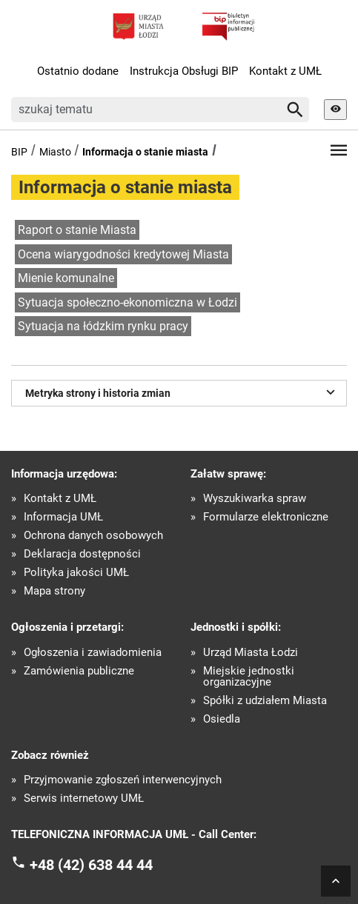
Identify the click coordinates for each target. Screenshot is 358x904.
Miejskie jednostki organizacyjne (248, 677)
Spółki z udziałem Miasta (265, 700)
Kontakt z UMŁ (285, 71)
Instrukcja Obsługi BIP (184, 71)
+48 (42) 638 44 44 (91, 864)
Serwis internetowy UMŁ (84, 798)
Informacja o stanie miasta (145, 152)
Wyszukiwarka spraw (254, 498)
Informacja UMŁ (63, 517)
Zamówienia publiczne (79, 671)
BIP (19, 152)
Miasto (55, 152)
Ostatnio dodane (78, 71)
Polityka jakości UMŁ (76, 572)
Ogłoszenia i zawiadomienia (93, 652)
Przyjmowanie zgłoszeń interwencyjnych (123, 780)
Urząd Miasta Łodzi (250, 652)
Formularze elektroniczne (265, 517)
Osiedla (221, 719)
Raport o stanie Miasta (77, 230)
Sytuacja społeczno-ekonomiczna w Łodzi (127, 302)
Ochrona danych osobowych (93, 535)
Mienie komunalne (66, 278)
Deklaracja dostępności (82, 554)
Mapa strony (54, 591)
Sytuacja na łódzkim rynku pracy (103, 326)
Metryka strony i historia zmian (182, 392)
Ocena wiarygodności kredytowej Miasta (123, 254)
